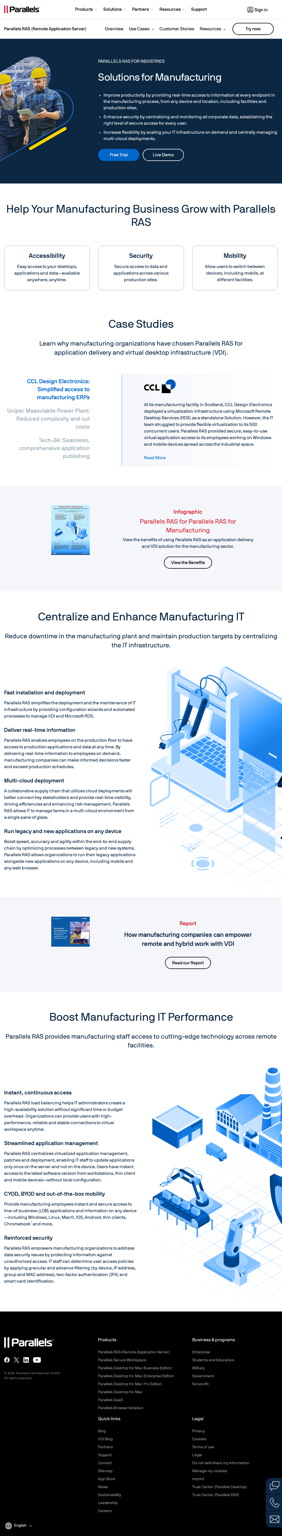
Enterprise (201, 1352)
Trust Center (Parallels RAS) (215, 1495)
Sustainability (109, 1495)
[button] (86, 10)
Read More (155, 458)
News (103, 1487)
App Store (106, 1479)
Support (105, 1455)
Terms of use (203, 1447)
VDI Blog (105, 1439)
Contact (105, 1463)
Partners (105, 1447)
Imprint (198, 1479)
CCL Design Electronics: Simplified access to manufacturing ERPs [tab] (58, 389)
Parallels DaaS (110, 1400)
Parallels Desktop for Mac (120, 1392)
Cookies (199, 1439)
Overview (114, 29)
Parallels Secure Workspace (122, 1360)
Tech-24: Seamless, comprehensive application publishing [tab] (54, 448)
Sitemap (105, 1471)
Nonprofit (200, 1384)
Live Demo (163, 155)
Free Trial (119, 155)
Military (198, 1368)
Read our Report (188, 963)
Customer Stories (176, 29)
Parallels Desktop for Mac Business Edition (135, 1368)
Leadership (108, 1503)
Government (203, 1376)
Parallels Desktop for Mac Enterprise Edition (136, 1376)
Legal (197, 1455)
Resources (210, 29)
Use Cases (139, 29)
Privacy (198, 1431)
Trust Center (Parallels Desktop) (219, 1487)
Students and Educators (213, 1360)
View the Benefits (188, 562)
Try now (253, 29)
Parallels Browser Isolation (120, 1408)
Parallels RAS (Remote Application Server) (45, 29)
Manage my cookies (209, 1471)
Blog (102, 1431)
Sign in (258, 10)
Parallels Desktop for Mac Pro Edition (130, 1384)
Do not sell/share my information (220, 1463)
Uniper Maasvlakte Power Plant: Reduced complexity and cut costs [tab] (48, 419)
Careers (105, 1511)
